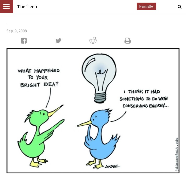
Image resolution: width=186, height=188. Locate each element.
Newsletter (146, 6)
